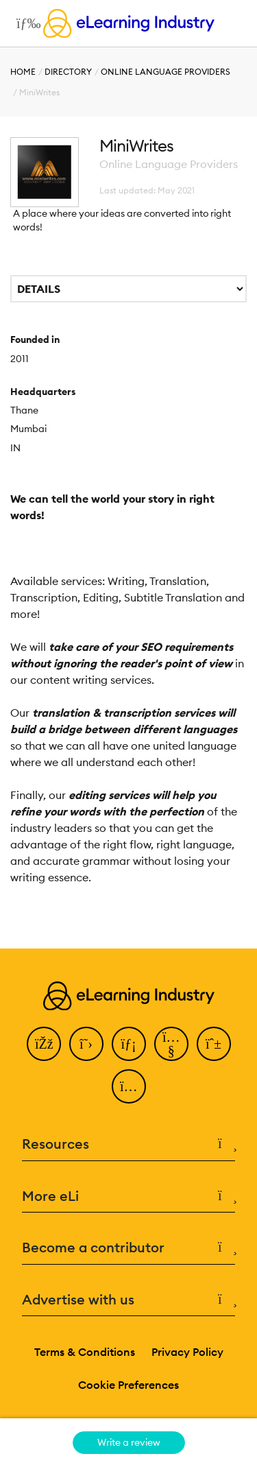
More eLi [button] (128, 1196)
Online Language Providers (165, 72)
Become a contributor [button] (128, 1248)
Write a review (128, 1442)
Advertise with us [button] (128, 1300)
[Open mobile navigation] (25, 23)
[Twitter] (86, 1044)
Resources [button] (128, 1144)
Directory (68, 72)
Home (23, 72)
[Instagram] (129, 1086)
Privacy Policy (187, 1352)
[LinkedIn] (129, 1044)
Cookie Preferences (128, 1385)
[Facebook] (44, 1044)
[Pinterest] (214, 1044)
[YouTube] (171, 1044)
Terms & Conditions (84, 1352)
